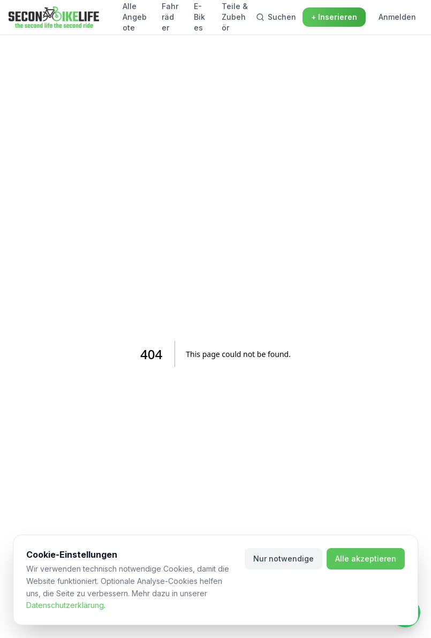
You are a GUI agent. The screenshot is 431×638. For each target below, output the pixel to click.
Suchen (276, 16)
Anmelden (397, 16)
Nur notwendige (283, 558)
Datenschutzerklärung (65, 605)
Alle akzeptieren (365, 558)
